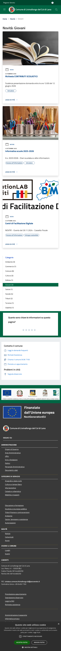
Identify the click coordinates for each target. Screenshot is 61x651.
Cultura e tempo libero (13, 484)
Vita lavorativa (10, 488)
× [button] (58, 624)
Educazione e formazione (14, 505)
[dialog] (30, 636)
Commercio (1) (10, 266)
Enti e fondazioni (11, 459)
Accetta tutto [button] (21, 642)
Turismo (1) (9, 303)
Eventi (7, 553)
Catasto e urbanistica (13, 491)
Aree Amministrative (13, 452)
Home (5, 18)
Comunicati (9, 537)
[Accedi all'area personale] (52, 2)
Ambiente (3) (10, 262)
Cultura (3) (9, 275)
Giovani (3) (9, 284)
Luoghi (7, 550)
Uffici (7, 456)
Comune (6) (9, 271)
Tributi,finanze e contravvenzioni (17, 512)
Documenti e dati (11, 470)
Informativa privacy (12, 618)
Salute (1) (9, 289)
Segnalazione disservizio (14, 597)
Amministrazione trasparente (16, 615)
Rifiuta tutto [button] (39, 642)
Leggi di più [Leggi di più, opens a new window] (36, 632)
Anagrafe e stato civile (13, 481)
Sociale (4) (9, 294)
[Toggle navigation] (4, 9)
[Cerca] (56, 9)
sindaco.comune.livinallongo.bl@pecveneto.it (22, 581)
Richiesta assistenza (12, 604)
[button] (30, 647)
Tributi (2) (9, 298)
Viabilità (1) (9, 307)
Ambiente (8, 516)
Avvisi (9, 70)
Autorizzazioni (10, 523)
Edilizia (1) (9, 280)
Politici (7, 463)
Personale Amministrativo (14, 466)
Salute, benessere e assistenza (16, 519)
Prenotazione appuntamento (15, 594)
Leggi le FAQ (9, 601)
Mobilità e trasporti (12, 495)
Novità (12, 18)
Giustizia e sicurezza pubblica (16, 509)
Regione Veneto (9, 2)
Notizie (9, 144)
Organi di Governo (12, 449)
